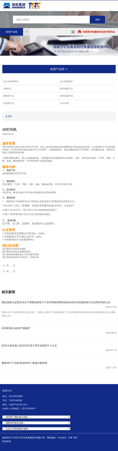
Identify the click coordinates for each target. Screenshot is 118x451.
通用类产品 (8, 96)
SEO (75, 437)
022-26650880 (16, 396)
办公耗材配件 (66, 81)
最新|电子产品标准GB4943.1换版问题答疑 (24, 362)
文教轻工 (7, 89)
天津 (70, 437)
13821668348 (15, 400)
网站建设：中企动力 (56, 437)
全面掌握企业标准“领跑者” (16, 328)
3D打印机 (64, 103)
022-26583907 (28, 408)
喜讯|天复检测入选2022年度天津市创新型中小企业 (29, 345)
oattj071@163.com (18, 404)
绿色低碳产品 (66, 96)
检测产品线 (11, 31)
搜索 (97, 19)
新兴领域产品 (66, 89)
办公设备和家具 (10, 81)
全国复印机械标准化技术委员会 (99, 32)
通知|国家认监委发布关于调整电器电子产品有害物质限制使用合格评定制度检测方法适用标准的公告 (56, 302)
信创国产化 (8, 103)
